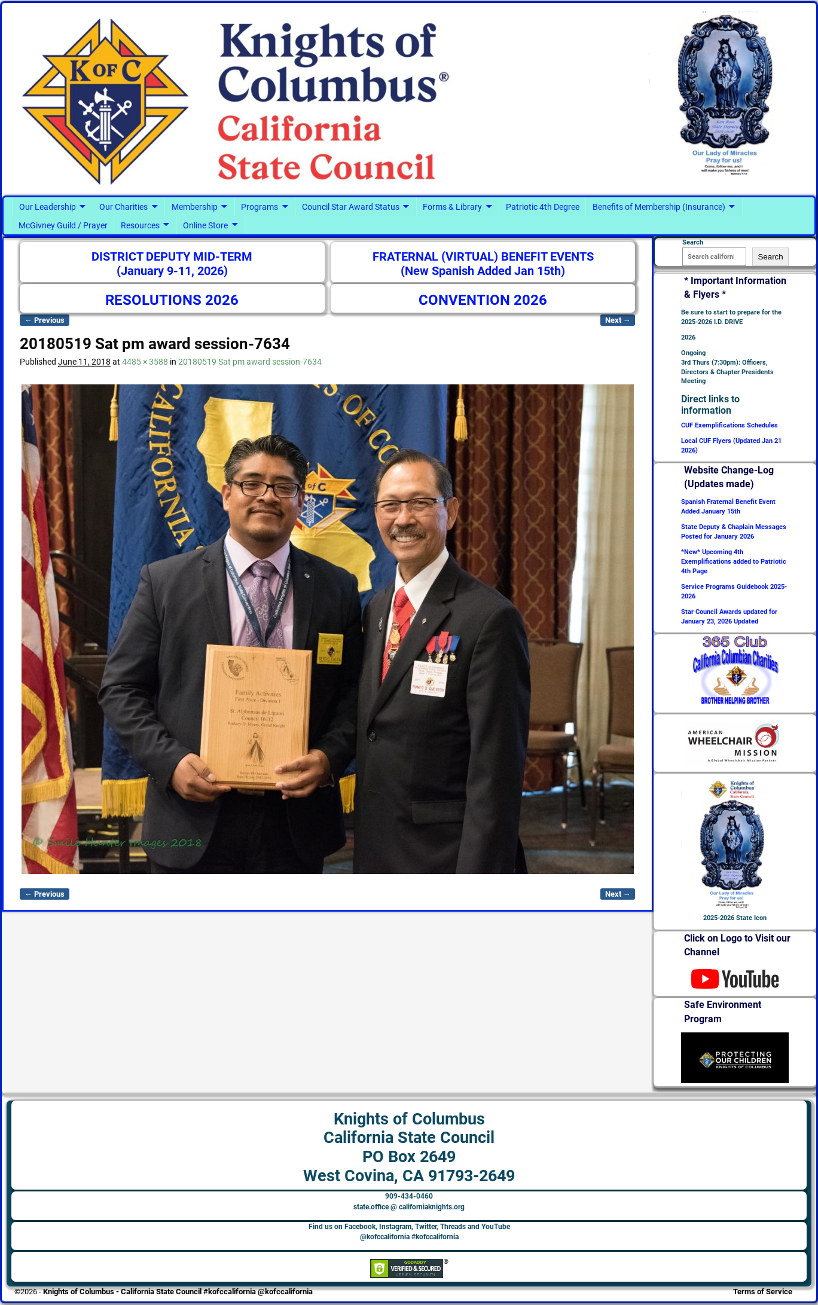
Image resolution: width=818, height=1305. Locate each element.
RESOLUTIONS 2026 (172, 300)
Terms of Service (762, 1291)
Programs (259, 207)
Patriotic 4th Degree (542, 207)
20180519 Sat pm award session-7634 (250, 361)
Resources (140, 225)
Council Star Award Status (350, 207)
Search (770, 256)
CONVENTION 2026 (483, 300)
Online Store (205, 225)
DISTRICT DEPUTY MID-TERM (171, 257)
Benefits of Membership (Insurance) (659, 207)
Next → (618, 320)
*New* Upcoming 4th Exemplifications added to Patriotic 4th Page (733, 561)
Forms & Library (452, 207)
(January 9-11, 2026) (172, 271)
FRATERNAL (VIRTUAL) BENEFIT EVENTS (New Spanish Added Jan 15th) (483, 264)
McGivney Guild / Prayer (63, 225)
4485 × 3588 (145, 361)
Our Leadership (47, 207)
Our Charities (123, 207)
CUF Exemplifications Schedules (729, 425)
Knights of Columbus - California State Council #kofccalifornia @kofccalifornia (178, 1291)
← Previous (45, 320)
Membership (195, 207)
